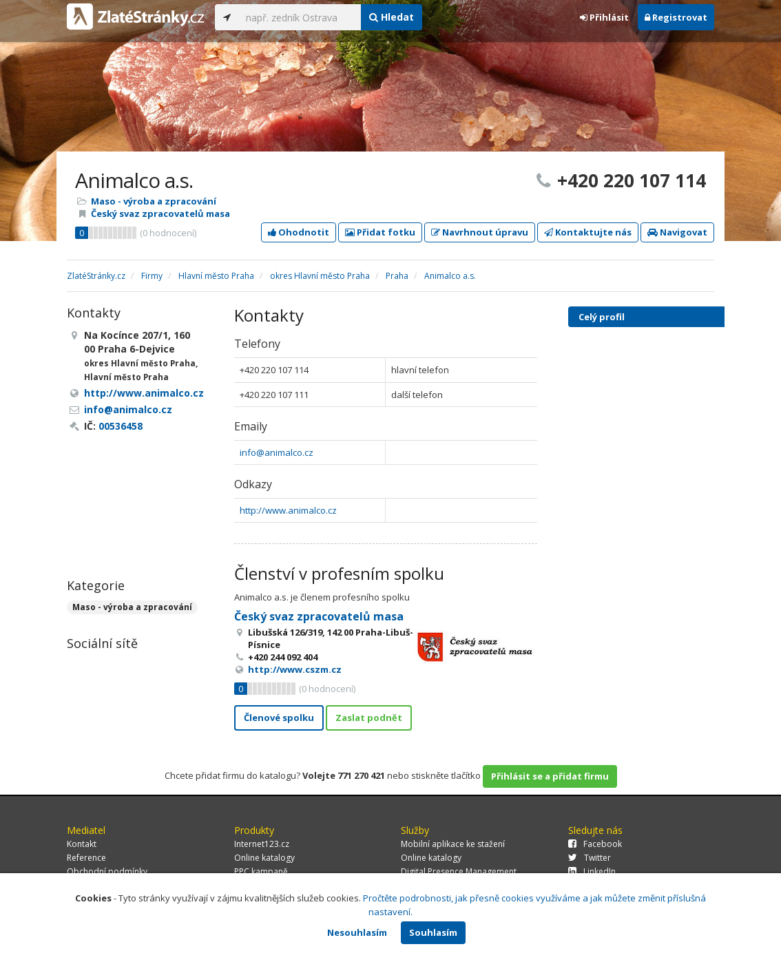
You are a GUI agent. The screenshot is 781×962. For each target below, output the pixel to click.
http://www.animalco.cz (288, 510)
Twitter (589, 858)
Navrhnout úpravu (479, 232)
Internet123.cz (261, 844)
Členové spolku (279, 717)
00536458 (120, 425)
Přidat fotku (380, 232)
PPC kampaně (261, 871)
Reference (86, 858)
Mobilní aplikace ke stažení (453, 844)
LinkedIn (592, 871)
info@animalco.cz (276, 452)
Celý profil (602, 317)
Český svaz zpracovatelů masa (160, 213)
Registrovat (676, 17)
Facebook (595, 844)
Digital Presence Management (459, 871)
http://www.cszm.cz (295, 669)
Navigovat (677, 232)
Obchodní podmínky (107, 871)
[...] (300, 17)
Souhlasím (433, 932)
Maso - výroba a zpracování (153, 201)
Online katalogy (264, 858)
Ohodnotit (298, 232)
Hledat (391, 16)
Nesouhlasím (357, 932)
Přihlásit (604, 17)
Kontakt (81, 844)
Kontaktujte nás (588, 232)
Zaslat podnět (368, 717)
